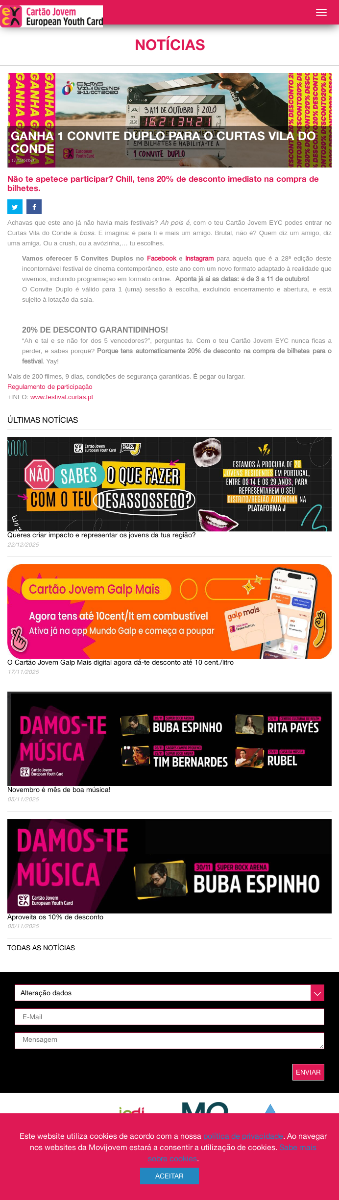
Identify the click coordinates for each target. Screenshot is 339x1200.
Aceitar (169, 1176)
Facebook (161, 258)
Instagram (201, 258)
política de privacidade (243, 1135)
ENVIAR (308, 1072)
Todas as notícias (41, 948)
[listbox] (169, 992)
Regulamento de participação (50, 386)
